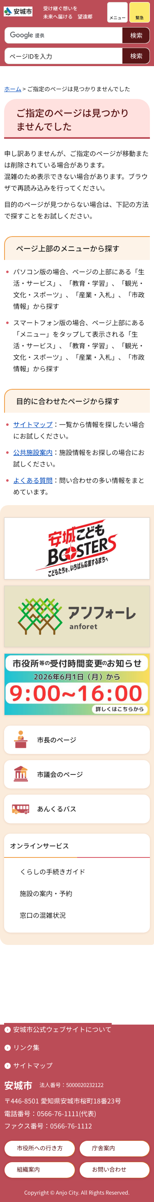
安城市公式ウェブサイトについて (62, 1029)
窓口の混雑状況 (43, 915)
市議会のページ (60, 774)
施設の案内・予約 (46, 893)
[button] (117, 12)
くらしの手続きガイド (52, 871)
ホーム (12, 89)
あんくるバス (56, 809)
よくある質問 (33, 480)
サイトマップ (33, 424)
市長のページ (56, 740)
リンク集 (26, 1047)
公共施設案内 (33, 452)
